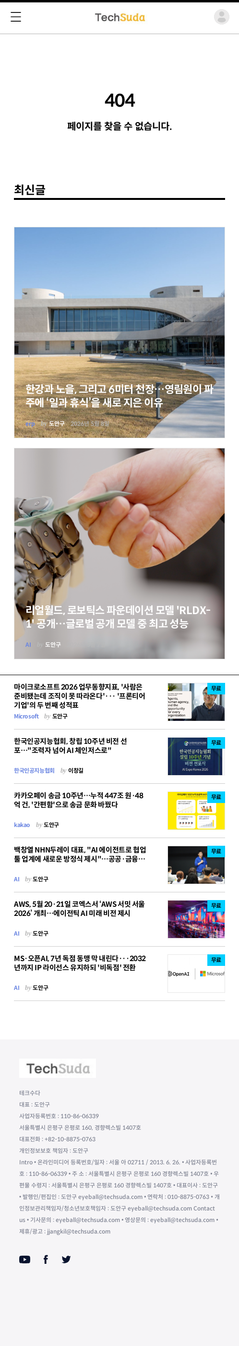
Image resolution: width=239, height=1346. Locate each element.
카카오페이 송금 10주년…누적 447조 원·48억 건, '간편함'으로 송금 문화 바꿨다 (78, 800)
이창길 (76, 770)
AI (28, 644)
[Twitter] (66, 1259)
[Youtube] (24, 1259)
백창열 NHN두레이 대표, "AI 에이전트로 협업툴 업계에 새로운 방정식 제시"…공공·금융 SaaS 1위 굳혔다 (80, 859)
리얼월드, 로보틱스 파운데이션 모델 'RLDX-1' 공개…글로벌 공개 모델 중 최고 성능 (118, 617)
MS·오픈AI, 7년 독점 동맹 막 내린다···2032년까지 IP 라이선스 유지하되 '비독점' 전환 (80, 963)
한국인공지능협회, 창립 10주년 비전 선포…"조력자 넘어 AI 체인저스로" (70, 746)
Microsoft (26, 716)
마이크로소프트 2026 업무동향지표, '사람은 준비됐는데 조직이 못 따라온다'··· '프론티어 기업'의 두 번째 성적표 (79, 696)
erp (30, 423)
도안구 (57, 423)
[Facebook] (46, 1259)
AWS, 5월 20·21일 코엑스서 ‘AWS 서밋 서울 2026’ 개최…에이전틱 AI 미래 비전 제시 (79, 909)
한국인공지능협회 (34, 770)
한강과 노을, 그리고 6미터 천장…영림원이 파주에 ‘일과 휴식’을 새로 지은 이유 (119, 396)
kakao (22, 824)
